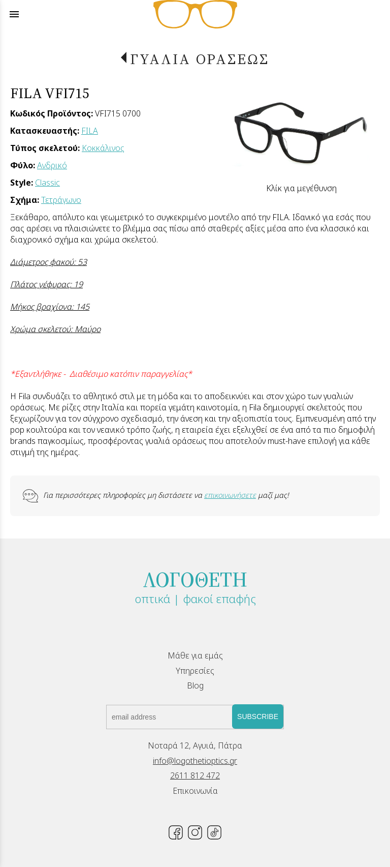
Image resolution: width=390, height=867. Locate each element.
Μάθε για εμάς (195, 655)
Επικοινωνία (195, 790)
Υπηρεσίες (195, 670)
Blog (195, 685)
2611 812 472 (195, 775)
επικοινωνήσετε (230, 495)
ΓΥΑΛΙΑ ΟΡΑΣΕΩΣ (199, 59)
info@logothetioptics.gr (195, 760)
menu (14, 14)
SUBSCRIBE (257, 716)
